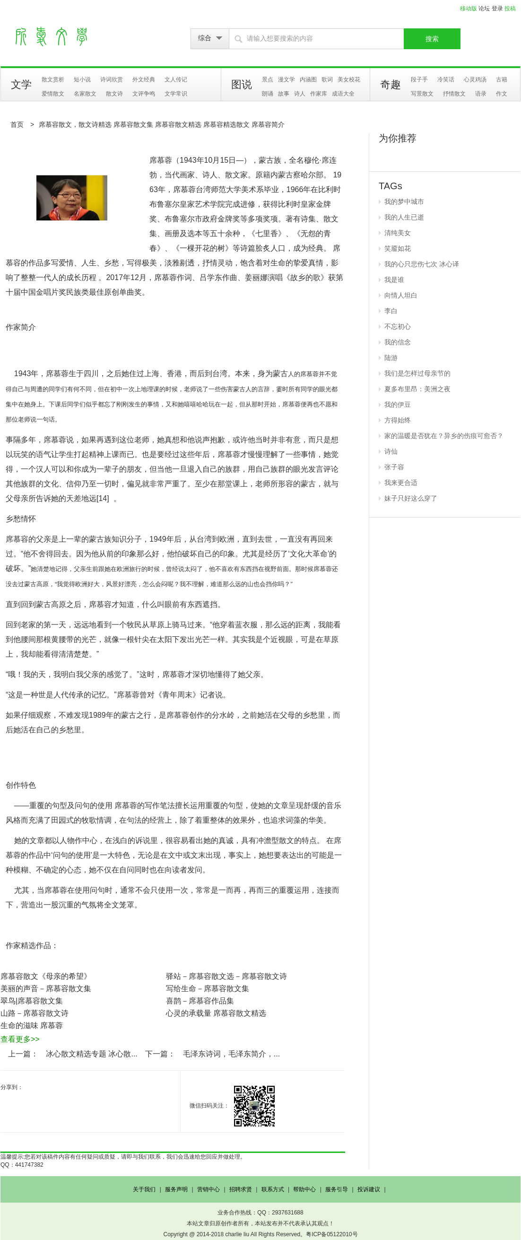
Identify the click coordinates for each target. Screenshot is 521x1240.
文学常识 (176, 93)
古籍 (501, 79)
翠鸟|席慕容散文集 (31, 1001)
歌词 (327, 79)
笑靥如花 (397, 248)
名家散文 (85, 93)
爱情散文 (53, 93)
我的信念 (397, 342)
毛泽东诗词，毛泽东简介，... (231, 1054)
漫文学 (286, 79)
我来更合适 (400, 482)
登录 (497, 8)
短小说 (82, 79)
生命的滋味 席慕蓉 (31, 1025)
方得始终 (397, 420)
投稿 (510, 8)
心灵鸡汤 (475, 79)
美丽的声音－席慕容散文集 (45, 989)
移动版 (468, 8)
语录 (480, 93)
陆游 (391, 357)
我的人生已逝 (404, 217)
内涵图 (308, 79)
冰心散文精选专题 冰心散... (92, 1054)
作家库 (318, 93)
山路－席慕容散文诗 (34, 1013)
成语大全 (343, 93)
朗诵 (267, 93)
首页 (17, 124)
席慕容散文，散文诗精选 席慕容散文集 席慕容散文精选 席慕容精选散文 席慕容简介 (162, 124)
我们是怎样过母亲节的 (417, 373)
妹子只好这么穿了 (410, 498)
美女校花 (349, 79)
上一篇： (23, 1054)
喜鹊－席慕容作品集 (200, 1001)
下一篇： (160, 1054)
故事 (283, 93)
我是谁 (394, 279)
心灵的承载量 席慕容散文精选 (216, 1013)
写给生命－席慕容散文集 (207, 989)
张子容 (394, 467)
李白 (391, 311)
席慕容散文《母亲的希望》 (45, 976)
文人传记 (176, 79)
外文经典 (143, 79)
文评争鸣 (143, 93)
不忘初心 (397, 326)
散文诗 (114, 93)
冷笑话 (445, 79)
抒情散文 (454, 93)
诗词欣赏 (111, 79)
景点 (267, 79)
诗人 (299, 93)
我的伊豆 (397, 404)
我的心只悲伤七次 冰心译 (421, 264)
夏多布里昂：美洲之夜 (417, 389)
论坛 (484, 8)
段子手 (419, 79)
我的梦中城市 (404, 201)
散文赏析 (53, 79)
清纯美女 (397, 233)
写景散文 (422, 93)
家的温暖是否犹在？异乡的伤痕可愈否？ (444, 436)
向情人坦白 (400, 295)
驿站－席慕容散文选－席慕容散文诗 (226, 976)
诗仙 (391, 451)
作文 (501, 93)
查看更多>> (20, 1039)
